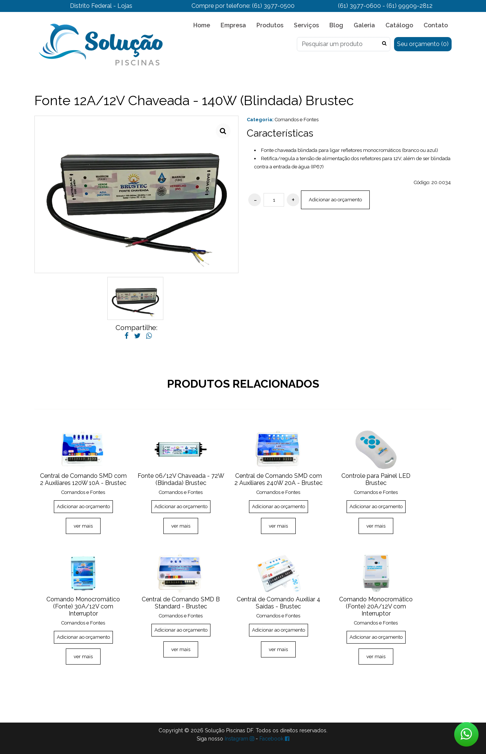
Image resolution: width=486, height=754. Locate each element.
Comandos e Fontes (297, 119)
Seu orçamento (423, 44)
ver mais (83, 526)
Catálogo (399, 25)
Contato (436, 25)
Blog (336, 25)
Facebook (274, 739)
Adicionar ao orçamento (335, 199)
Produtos (269, 25)
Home (201, 25)
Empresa (233, 25)
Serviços (306, 25)
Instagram (239, 739)
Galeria (364, 25)
